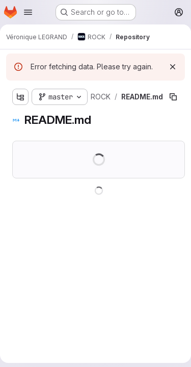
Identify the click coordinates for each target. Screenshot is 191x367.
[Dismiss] (173, 67)
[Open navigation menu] (28, 12)
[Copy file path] (173, 97)
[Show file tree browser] (20, 97)
